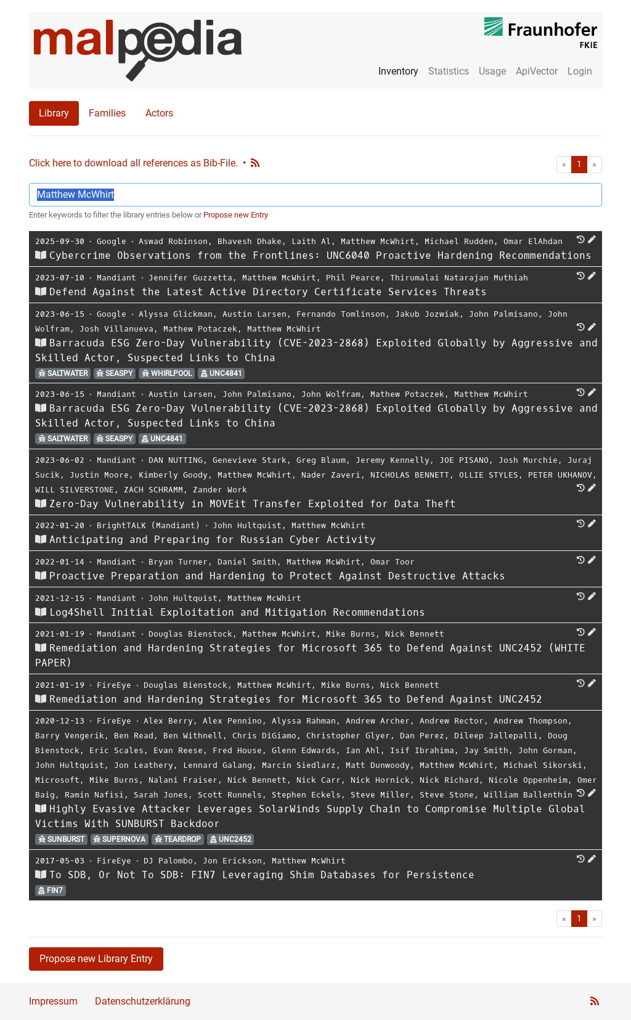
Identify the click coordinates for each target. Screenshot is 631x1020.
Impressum (53, 1001)
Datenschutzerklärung (142, 1001)
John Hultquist (247, 525)
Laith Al (311, 241)
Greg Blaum (321, 460)
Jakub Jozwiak (427, 314)
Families (107, 113)
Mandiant (116, 277)
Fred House (237, 750)
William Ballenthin (528, 794)
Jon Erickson (232, 860)
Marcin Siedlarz (299, 765)
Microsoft (57, 780)
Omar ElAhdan (533, 241)
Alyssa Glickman (176, 314)
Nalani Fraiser (183, 780)
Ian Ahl (363, 750)
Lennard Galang (217, 765)
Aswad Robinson (173, 241)
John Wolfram (330, 394)
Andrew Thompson (531, 721)
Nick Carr (318, 780)
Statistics (448, 71)
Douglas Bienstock (190, 634)
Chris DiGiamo (264, 735)
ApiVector (537, 71)
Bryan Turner (178, 562)
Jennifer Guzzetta (190, 277)
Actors (159, 113)
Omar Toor (392, 562)
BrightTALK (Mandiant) (148, 525)
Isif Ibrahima (422, 750)
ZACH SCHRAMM (153, 489)
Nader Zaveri (330, 475)
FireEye (114, 685)
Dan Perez (422, 735)
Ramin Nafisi (94, 794)
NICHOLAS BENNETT (409, 475)
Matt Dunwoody (378, 765)
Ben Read (133, 735)
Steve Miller (380, 794)
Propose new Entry (235, 214)
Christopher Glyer (348, 735)
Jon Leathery (143, 765)
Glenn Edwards (304, 750)
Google (111, 241)
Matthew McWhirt (378, 241)
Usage (492, 71)
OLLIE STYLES (488, 475)
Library (54, 113)
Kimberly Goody (173, 475)
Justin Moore (99, 475)
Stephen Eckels (306, 794)
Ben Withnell (192, 735)
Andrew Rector (452, 721)
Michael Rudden (459, 241)
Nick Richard (449, 780)
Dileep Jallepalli (496, 735)
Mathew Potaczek (200, 329)
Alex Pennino (232, 721)
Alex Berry (168, 721)
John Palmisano (503, 314)
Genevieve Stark (250, 460)
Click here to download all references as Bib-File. (133, 163)
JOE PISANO (464, 460)
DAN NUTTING (176, 460)
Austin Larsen (254, 314)
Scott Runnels (230, 794)
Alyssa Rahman (304, 721)
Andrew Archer (378, 721)
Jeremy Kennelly (392, 460)
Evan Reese (178, 750)
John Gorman (545, 750)
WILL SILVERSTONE (74, 489)
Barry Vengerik (69, 735)
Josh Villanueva (116, 329)
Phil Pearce (353, 277)
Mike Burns (350, 634)
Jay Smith (486, 750)
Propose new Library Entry (96, 959)
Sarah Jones (161, 794)
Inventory (398, 71)
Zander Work (220, 489)
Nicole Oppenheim (528, 780)
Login (580, 71)
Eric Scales (116, 750)
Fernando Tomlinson (340, 314)
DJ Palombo (168, 860)
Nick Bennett (414, 634)
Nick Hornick (380, 780)
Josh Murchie (528, 460)
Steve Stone (447, 794)
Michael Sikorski (542, 765)
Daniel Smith (247, 562)
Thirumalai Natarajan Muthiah (459, 277)
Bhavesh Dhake (250, 241)
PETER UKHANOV (560, 475)
